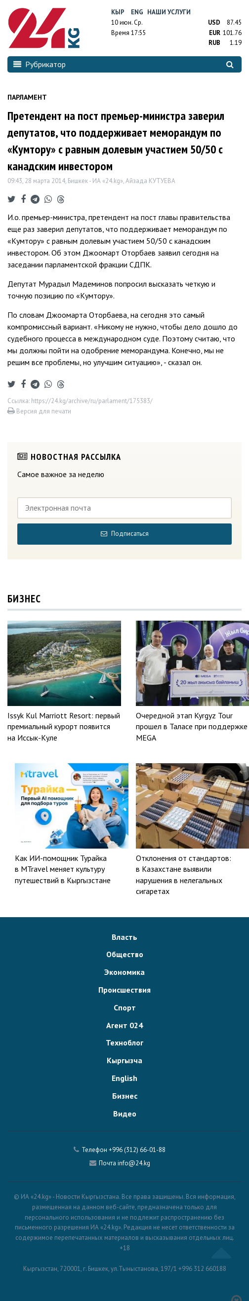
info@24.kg (134, 1163)
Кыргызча (124, 1060)
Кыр (117, 12)
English (124, 1078)
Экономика (124, 972)
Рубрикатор (39, 64)
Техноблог (124, 1042)
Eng (137, 12)
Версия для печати (39, 411)
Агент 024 (124, 1025)
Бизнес (124, 1096)
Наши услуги (169, 12)
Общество (124, 954)
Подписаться (125, 533)
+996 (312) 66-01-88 (137, 1150)
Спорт (125, 1007)
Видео (124, 1113)
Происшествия (124, 990)
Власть (124, 937)
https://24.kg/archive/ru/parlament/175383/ (92, 401)
